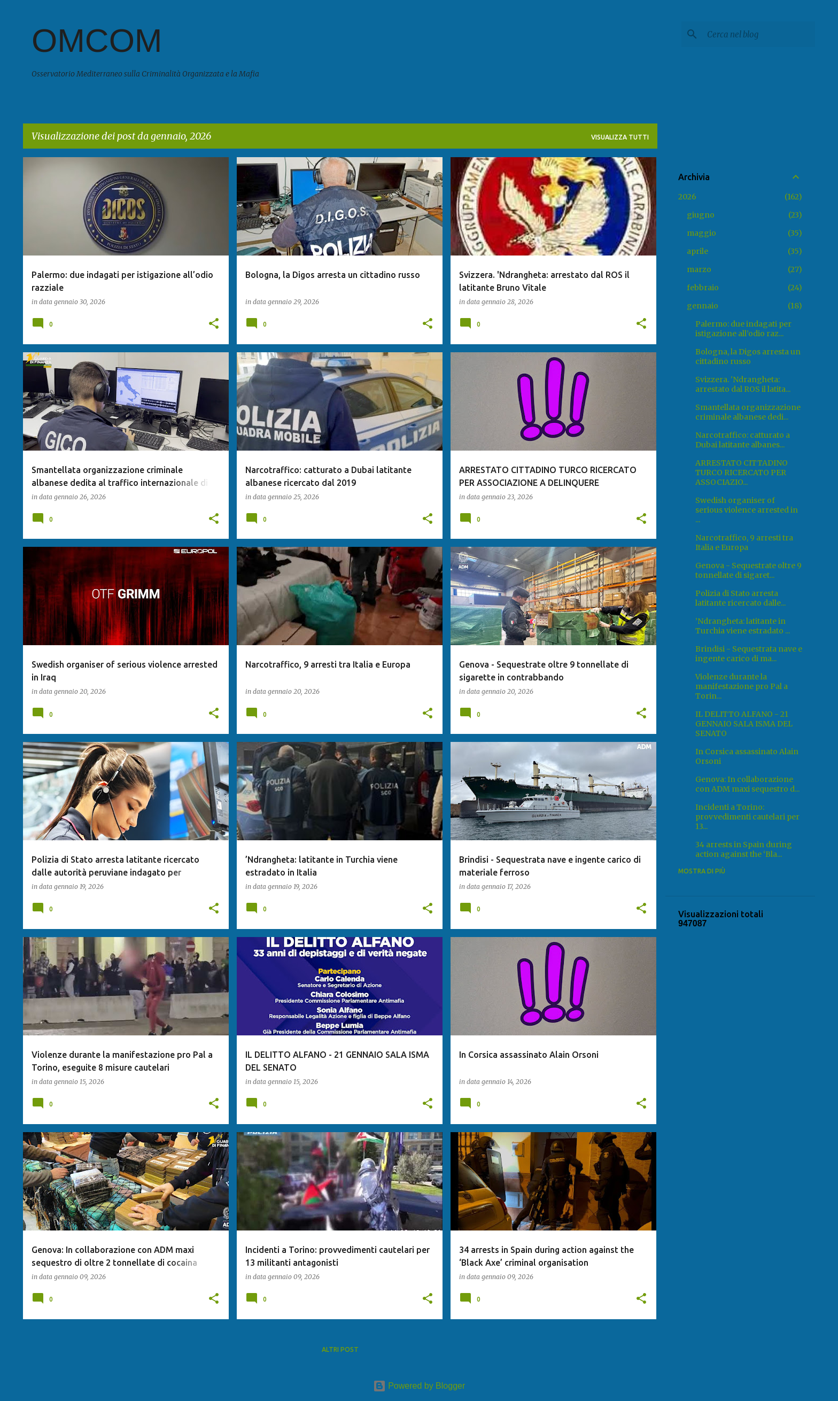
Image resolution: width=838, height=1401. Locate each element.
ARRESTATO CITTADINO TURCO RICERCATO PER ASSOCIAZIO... (741, 472)
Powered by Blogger (419, 1385)
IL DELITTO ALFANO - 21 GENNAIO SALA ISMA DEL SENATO (744, 723)
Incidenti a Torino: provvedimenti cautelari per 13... (747, 816)
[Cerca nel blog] (759, 34)
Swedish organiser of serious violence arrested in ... (746, 510)
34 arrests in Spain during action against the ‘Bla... (743, 849)
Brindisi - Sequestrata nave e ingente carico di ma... (748, 653)
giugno (701, 215)
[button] (213, 324)
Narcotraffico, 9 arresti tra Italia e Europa (744, 542)
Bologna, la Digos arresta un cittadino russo (748, 356)
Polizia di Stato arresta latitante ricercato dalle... (740, 598)
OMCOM (97, 40)
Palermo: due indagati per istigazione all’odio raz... (743, 328)
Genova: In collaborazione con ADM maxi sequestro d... (747, 784)
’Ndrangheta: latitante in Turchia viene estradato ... (742, 626)
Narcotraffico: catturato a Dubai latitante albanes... (742, 440)
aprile (697, 251)
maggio (701, 233)
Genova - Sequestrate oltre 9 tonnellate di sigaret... (748, 570)
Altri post (340, 1349)
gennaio (702, 306)
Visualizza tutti (620, 137)
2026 (687, 197)
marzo (699, 269)
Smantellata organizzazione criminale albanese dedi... (748, 412)
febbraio (703, 287)
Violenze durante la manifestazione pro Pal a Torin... (741, 686)
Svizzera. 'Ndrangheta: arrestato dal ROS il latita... (742, 384)
